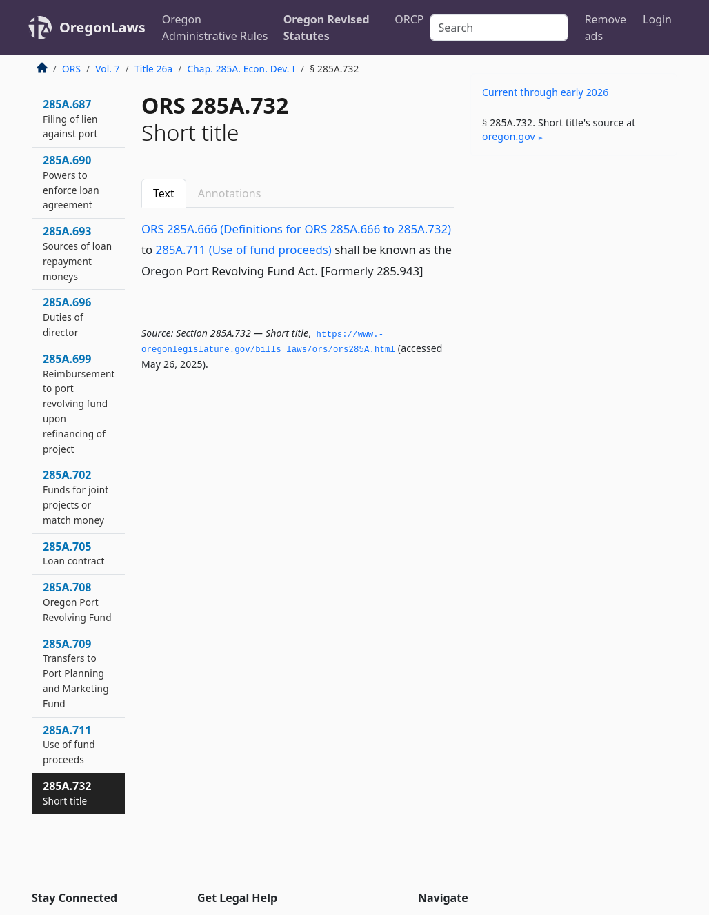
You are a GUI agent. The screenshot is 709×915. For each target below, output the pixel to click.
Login (657, 19)
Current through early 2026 (545, 92)
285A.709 (76, 673)
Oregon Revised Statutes (326, 27)
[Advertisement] (573, 261)
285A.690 (71, 181)
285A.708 (77, 602)
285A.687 (70, 119)
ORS (71, 68)
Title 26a (153, 68)
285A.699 (79, 403)
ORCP (409, 19)
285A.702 (75, 496)
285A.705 (73, 553)
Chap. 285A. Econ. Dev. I (242, 68)
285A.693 (77, 253)
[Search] (499, 27)
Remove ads (605, 27)
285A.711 (69, 744)
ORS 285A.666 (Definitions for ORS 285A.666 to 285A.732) (296, 229)
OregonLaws (102, 27)
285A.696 (67, 317)
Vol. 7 (107, 68)
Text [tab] (163, 193)
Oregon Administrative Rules (215, 27)
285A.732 (67, 792)
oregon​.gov (508, 136)
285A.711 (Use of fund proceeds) (244, 249)
